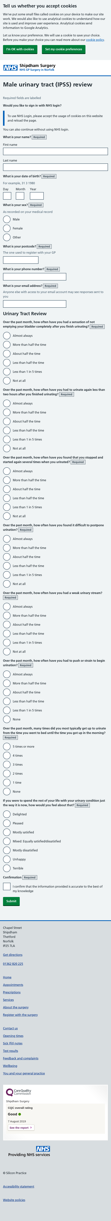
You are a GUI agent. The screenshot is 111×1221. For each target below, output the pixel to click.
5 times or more (23, 746)
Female (18, 228)
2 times (18, 773)
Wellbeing (10, 1066)
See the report (19, 1127)
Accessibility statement (18, 1186)
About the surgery (16, 1007)
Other (17, 237)
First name (10, 145)
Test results (10, 1051)
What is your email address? (30, 286)
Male (16, 219)
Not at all (19, 381)
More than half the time (29, 345)
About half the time (26, 354)
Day (5, 189)
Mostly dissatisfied (25, 850)
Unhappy (19, 859)
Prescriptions (11, 992)
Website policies (14, 1200)
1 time (17, 782)
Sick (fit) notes (12, 1043)
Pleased (18, 823)
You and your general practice (24, 1073)
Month (20, 189)
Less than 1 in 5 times (27, 372)
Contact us (10, 1028)
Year (33, 189)
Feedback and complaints (20, 1058)
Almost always (22, 336)
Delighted (20, 814)
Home (7, 977)
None (16, 719)
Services (8, 1000)
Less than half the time (28, 363)
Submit (11, 901)
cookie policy (95, 40)
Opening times (13, 1036)
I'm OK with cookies (20, 49)
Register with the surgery (20, 1015)
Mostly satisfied (23, 832)
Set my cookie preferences (63, 49)
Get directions (12, 955)
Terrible (18, 868)
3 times (18, 764)
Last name (10, 160)
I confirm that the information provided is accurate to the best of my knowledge (58, 889)
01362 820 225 (13, 964)
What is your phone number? (31, 269)
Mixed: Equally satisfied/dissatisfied (37, 841)
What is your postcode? (27, 246)
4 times (18, 755)
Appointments (13, 985)
